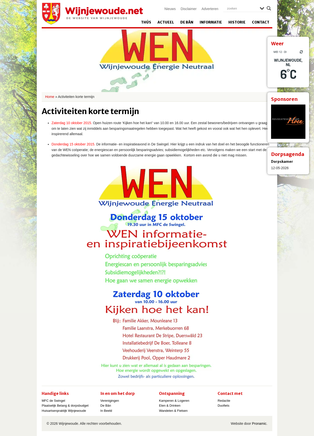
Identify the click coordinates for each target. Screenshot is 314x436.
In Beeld (106, 410)
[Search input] (242, 8)
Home (49, 97)
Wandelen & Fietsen (173, 410)
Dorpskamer (282, 161)
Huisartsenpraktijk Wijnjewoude (64, 410)
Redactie (224, 400)
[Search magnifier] (268, 8)
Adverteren (210, 9)
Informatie (211, 22)
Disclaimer (188, 9)
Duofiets (223, 405)
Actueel (165, 22)
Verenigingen (109, 400)
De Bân (186, 22)
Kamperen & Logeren (174, 400)
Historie (237, 22)
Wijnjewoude (92, 13)
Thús (146, 22)
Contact (260, 22)
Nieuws (170, 9)
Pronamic (259, 423)
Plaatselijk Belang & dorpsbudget (65, 405)
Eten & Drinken (169, 405)
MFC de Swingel (53, 400)
